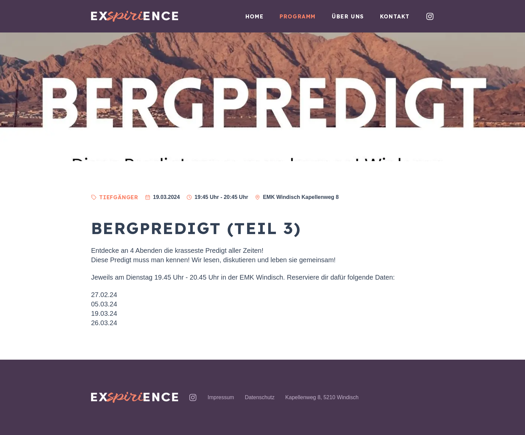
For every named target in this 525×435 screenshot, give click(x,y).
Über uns (348, 16)
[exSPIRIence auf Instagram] (430, 16)
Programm (298, 16)
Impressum (221, 397)
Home (254, 16)
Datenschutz (260, 397)
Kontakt (395, 16)
